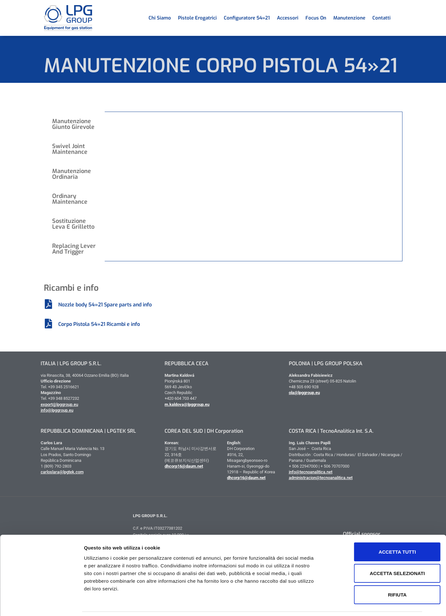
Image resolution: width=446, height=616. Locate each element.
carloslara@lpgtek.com (62, 472)
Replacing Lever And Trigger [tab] (74, 249)
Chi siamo (160, 18)
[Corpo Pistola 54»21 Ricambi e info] (48, 323)
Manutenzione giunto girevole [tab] (73, 124)
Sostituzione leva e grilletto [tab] (73, 224)
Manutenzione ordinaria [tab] (71, 174)
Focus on (315, 18)
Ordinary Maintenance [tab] (69, 199)
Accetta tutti (376, 530)
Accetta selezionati (376, 552)
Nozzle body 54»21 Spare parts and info (105, 304)
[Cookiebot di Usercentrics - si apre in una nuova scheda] (41, 603)
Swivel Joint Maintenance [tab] (69, 149)
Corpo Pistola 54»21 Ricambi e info (99, 324)
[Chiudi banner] (436, 523)
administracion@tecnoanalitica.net (321, 477)
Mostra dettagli (337, 603)
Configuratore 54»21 (247, 18)
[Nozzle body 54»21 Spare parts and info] (48, 304)
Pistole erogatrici (197, 18)
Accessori (287, 18)
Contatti (381, 18)
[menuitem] (397, 18)
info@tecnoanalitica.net (310, 472)
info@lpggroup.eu (57, 410)
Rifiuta (376, 573)
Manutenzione (349, 18)
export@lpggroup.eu (59, 404)
